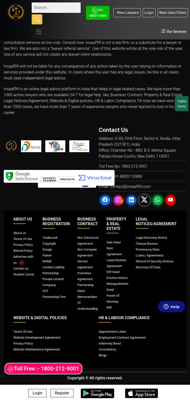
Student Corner (23, 274)
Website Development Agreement (36, 337)
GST (45, 291)
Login (149, 12)
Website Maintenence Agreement (36, 349)
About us (19, 233)
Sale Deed (113, 242)
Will (109, 307)
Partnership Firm (54, 297)
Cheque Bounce (147, 243)
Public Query (182, 103)
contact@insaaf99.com (130, 186)
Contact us (21, 268)
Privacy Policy (23, 245)
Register (62, 393)
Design (47, 249)
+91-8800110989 (127, 176)
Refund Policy (23, 251)
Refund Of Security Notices (155, 261)
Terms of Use (22, 239)
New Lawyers (127, 12)
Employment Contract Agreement (122, 337)
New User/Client (172, 12)
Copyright (49, 243)
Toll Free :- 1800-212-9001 (43, 368)
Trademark (50, 237)
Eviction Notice (116, 278)
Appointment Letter (112, 331)
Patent (47, 255)
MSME (47, 261)
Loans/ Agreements (150, 255)
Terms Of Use (22, 331)
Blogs (103, 355)
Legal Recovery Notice (151, 237)
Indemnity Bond (110, 343)
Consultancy (107, 349)
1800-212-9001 (134, 166)
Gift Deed (112, 272)
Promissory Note (148, 249)
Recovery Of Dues (148, 267)
